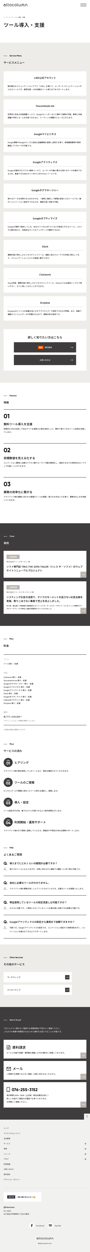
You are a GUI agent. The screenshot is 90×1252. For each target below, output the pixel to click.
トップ (5, 17)
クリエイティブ (38, 990)
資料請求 (7, 1174)
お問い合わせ (9, 1169)
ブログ (6, 1159)
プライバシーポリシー (12, 1179)
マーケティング (38, 977)
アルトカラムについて (12, 1133)
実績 (5, 1149)
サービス (11, 17)
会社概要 (7, 1138)
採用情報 (7, 1164)
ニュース (7, 1154)
